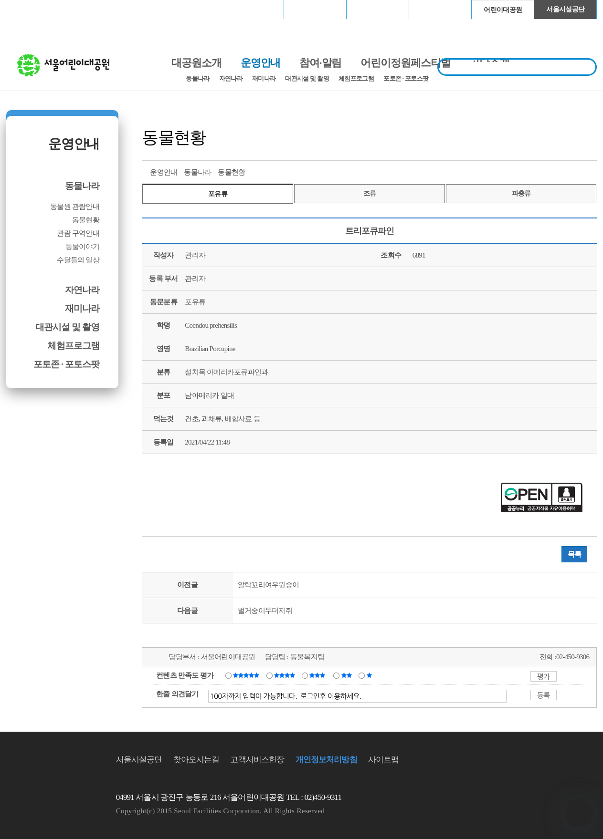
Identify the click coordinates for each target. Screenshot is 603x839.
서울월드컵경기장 (252, 9)
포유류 (217, 193)
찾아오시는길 (196, 759)
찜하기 (589, 171)
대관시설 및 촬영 (307, 78)
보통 (318, 675)
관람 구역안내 (78, 233)
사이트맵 (383, 759)
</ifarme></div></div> (579, 812)
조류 (369, 193)
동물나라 (197, 78)
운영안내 (73, 143)
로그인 (31, 9)
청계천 (440, 9)
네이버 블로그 (571, 171)
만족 (285, 675)
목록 (575, 554)
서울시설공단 (565, 9)
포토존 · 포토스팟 (405, 78)
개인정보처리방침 (326, 759)
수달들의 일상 (78, 260)
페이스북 (553, 171)
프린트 (518, 171)
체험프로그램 (356, 78)
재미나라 (263, 78)
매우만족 (247, 675)
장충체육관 (315, 9)
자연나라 (231, 78)
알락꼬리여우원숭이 (268, 585)
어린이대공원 (503, 9)
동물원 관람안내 (74, 206)
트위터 (536, 171)
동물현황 (85, 220)
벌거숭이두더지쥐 (265, 610)
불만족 (347, 675)
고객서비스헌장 (257, 759)
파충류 (521, 193)
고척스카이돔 (378, 9)
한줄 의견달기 (177, 694)
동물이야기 (82, 246)
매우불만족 (369, 675)
